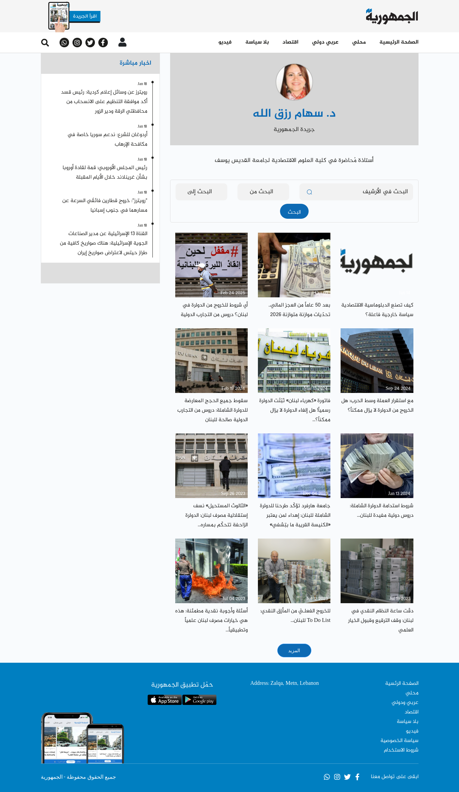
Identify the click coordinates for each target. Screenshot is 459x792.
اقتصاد (290, 42)
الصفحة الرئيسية (399, 42)
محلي (359, 42)
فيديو (225, 42)
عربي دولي (325, 42)
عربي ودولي (405, 702)
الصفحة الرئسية (402, 683)
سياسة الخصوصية (399, 740)
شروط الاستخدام (401, 750)
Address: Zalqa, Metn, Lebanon (284, 683)
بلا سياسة (257, 42)
